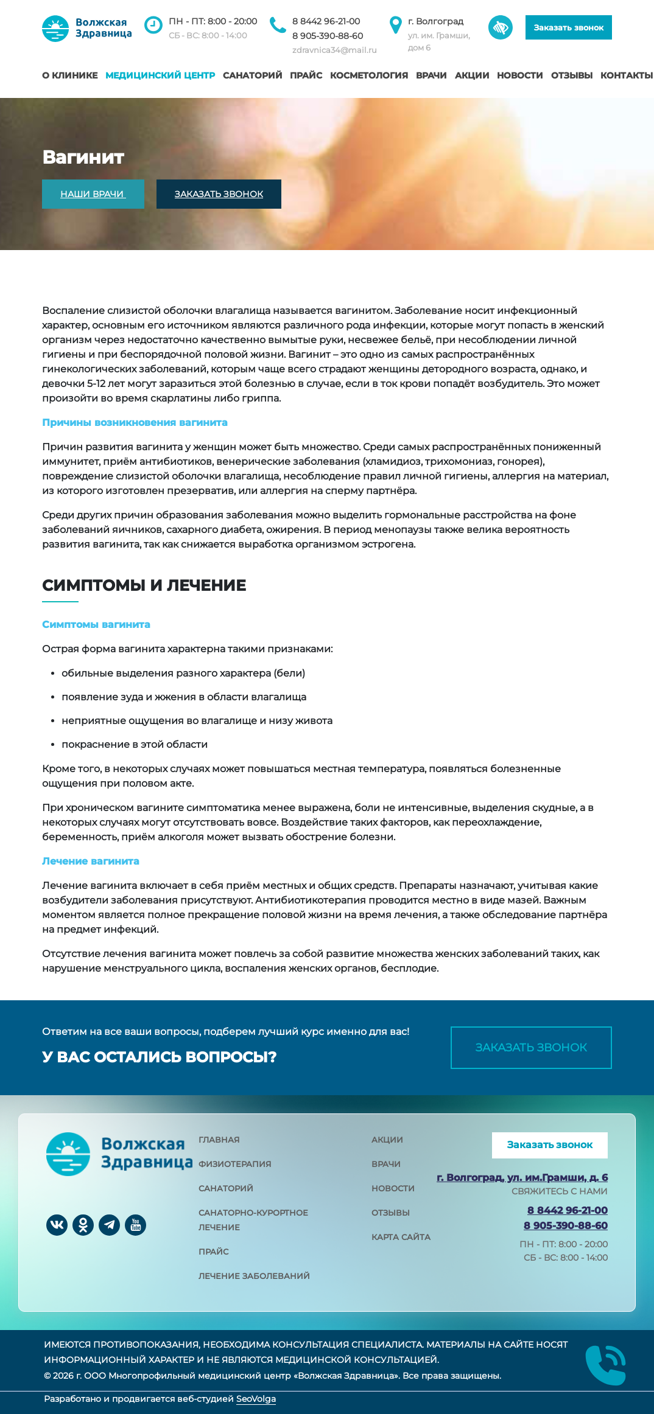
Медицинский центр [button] (160, 75)
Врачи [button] (431, 75)
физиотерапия (235, 1164)
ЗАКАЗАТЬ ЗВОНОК (219, 194)
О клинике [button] (69, 75)
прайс (213, 1251)
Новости (520, 75)
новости (393, 1188)
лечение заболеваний (254, 1276)
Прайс (306, 75)
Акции (472, 75)
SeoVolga (256, 1398)
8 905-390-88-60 (327, 35)
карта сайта (401, 1237)
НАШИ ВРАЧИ (93, 194)
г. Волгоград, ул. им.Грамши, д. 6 (522, 1177)
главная (219, 1139)
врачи (386, 1164)
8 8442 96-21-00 (326, 21)
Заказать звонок (568, 27)
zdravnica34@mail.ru (334, 50)
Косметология (369, 75)
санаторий (226, 1188)
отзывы (390, 1212)
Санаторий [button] (253, 75)
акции (387, 1139)
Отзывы (571, 75)
